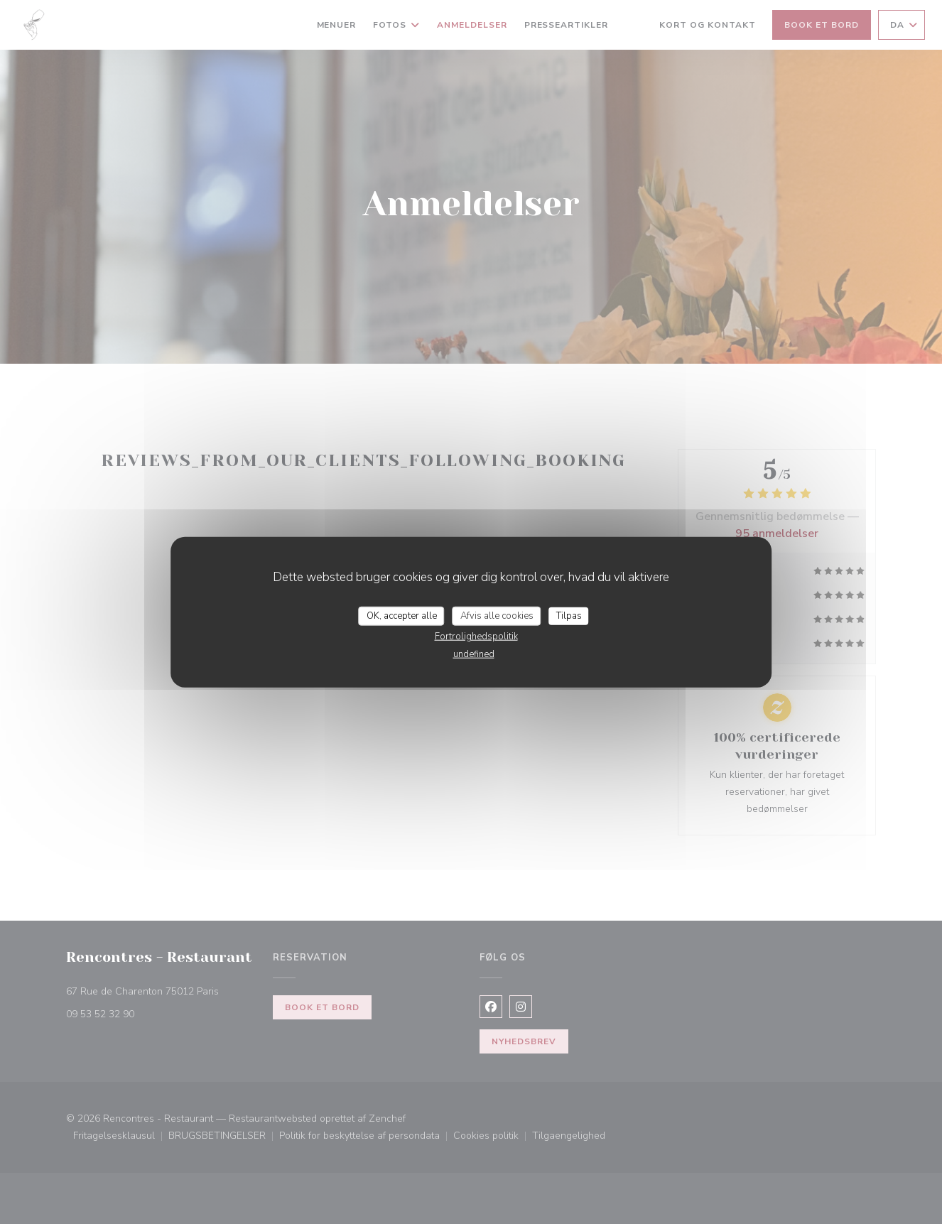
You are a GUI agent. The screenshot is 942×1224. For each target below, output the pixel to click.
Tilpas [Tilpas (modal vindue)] (569, 615)
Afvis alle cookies (497, 615)
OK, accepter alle (402, 615)
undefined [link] (473, 654)
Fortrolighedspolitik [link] (476, 636)
